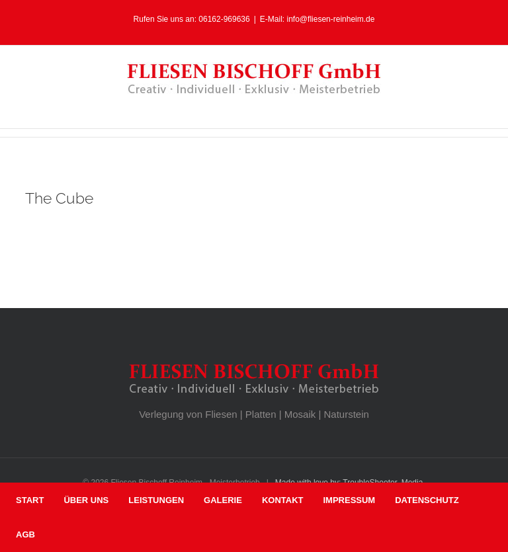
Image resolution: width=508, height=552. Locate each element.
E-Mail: (273, 19)
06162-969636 (223, 19)
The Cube (59, 198)
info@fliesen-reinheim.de (331, 19)
